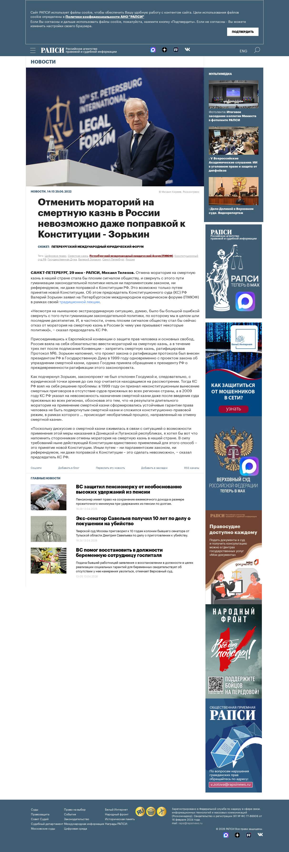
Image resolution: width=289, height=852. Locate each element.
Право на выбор (75, 809)
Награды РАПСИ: (116, 823)
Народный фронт (117, 814)
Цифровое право (55, 255)
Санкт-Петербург (113, 259)
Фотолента (217, 112)
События (70, 814)
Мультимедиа (220, 74)
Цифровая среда (75, 828)
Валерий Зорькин (89, 259)
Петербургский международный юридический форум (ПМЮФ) (131, 256)
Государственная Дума (62, 259)
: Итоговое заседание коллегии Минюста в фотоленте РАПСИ (232, 116)
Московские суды (43, 828)
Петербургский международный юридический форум (97, 246)
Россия (130, 259)
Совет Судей (40, 818)
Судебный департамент (47, 823)
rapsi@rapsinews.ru (191, 823)
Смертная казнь (78, 255)
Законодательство (76, 818)
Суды (34, 809)
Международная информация (84, 823)
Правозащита (40, 814)
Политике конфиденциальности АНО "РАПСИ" (104, 17)
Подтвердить (243, 31)
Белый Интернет (116, 809)
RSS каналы (191, 467)
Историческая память (120, 818)
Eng (243, 50)
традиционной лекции (79, 301)
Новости (43, 62)
